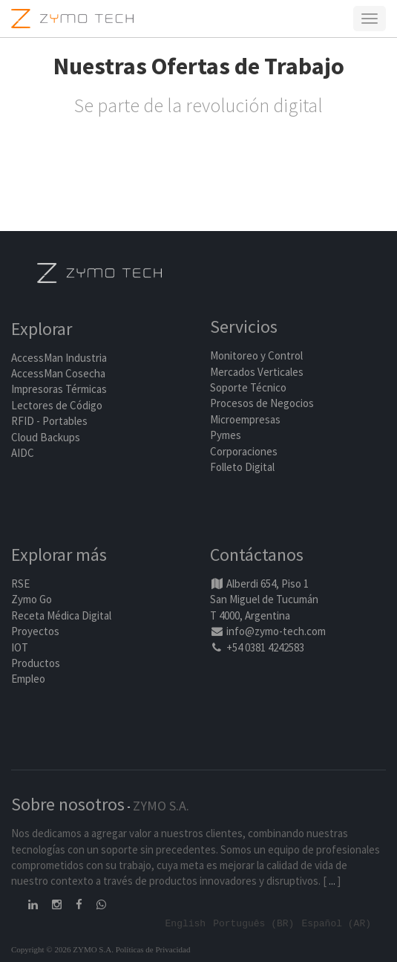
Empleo (28, 679)
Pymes (225, 435)
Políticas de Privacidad (153, 949)
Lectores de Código (56, 405)
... (332, 881)
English (185, 922)
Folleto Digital (243, 467)
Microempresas (245, 419)
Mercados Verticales (257, 372)
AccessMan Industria (59, 358)
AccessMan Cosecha (58, 373)
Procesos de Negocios (262, 403)
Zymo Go (31, 599)
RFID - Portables (49, 421)
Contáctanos (257, 554)
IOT (19, 647)
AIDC (22, 453)
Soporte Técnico (248, 387)
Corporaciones (244, 451)
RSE (20, 583)
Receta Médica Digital (61, 615)
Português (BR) (253, 922)
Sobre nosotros (68, 804)
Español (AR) (336, 922)
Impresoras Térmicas (59, 389)
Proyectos (35, 631)
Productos (35, 663)
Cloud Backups (45, 437)
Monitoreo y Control (256, 355)
